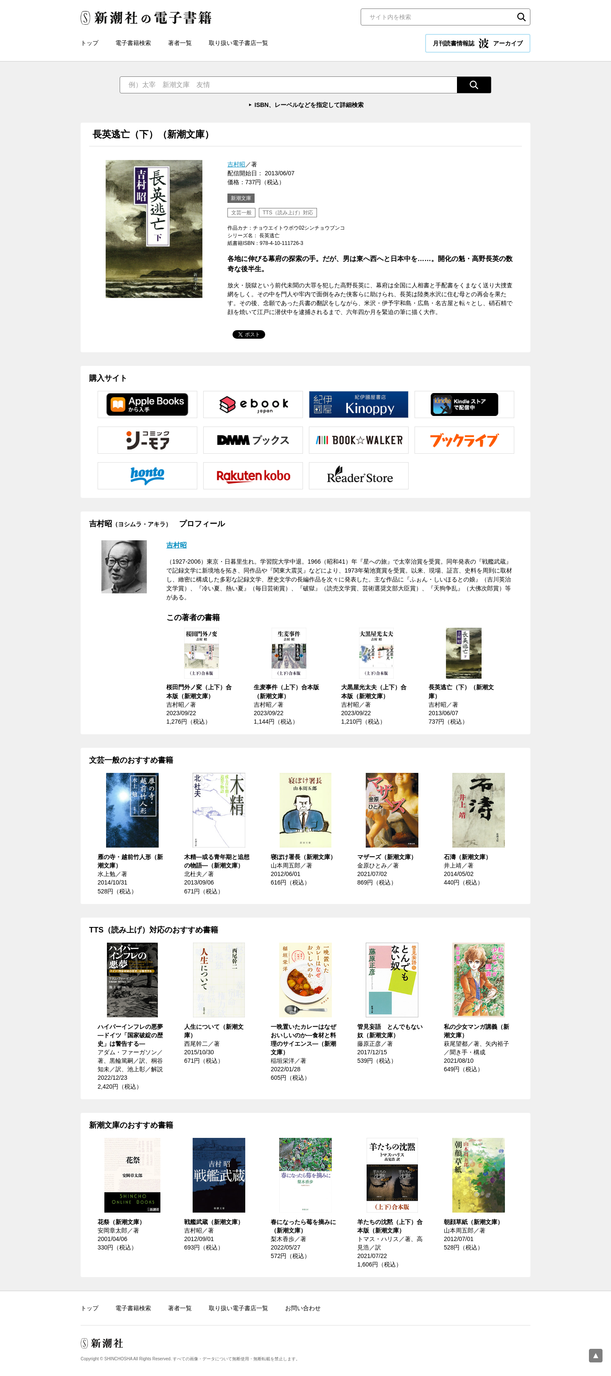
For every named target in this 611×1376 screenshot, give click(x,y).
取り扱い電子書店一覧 (238, 42)
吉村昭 (236, 164)
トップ (89, 42)
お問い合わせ (303, 1308)
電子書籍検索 (133, 42)
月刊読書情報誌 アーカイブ (478, 43)
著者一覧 (180, 42)
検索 (521, 17)
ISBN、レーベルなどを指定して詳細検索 (309, 104)
